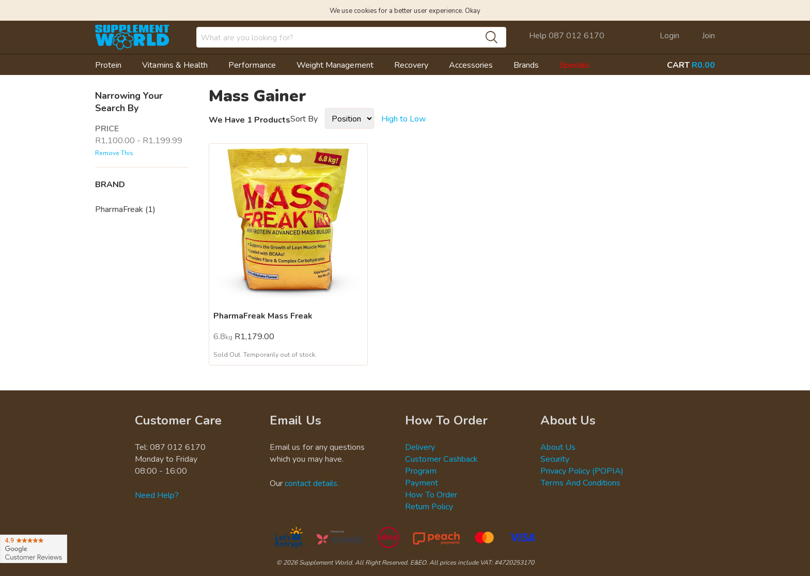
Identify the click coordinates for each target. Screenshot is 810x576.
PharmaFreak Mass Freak (263, 315)
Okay (472, 10)
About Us (557, 447)
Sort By (304, 118)
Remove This (114, 153)
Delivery (420, 447)
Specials (574, 64)
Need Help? (157, 495)
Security (554, 458)
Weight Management (335, 64)
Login (669, 35)
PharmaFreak (125, 209)
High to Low (403, 118)
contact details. (312, 483)
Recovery (411, 64)
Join (708, 35)
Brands (526, 64)
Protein (108, 64)
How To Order (431, 494)
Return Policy (429, 506)
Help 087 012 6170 (566, 35)
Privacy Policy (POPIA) (582, 470)
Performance (252, 64)
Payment (421, 482)
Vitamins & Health (175, 64)
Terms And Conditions (580, 482)
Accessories (471, 64)
